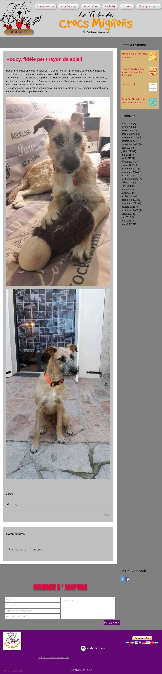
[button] (46, 6)
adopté (9, 494)
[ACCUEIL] (18, 32)
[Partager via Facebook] (7, 504)
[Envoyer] (112, 622)
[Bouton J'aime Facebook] (37, 663)
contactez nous (95, 648)
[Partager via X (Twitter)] (16, 504)
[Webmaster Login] (81, 670)
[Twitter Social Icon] (122, 579)
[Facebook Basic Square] (127, 579)
